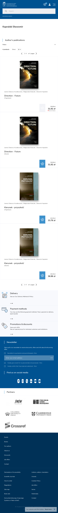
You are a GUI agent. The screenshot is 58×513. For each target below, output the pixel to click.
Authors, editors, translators (40, 472)
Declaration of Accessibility (12, 472)
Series (33, 489)
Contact (6, 464)
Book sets (7, 494)
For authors (7, 446)
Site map (6, 489)
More (35, 353)
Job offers (7, 460)
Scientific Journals (9, 476)
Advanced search (7, 16)
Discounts (7, 455)
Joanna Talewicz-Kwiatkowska (13, 92)
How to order (8, 481)
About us (7, 451)
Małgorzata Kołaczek (29, 92)
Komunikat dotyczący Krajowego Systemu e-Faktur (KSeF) (14, 499)
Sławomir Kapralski (42, 92)
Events (6, 437)
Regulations (7, 485)
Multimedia (35, 494)
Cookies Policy (36, 481)
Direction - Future (12, 95)
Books (6, 442)
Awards (34, 476)
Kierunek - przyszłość (14, 207)
